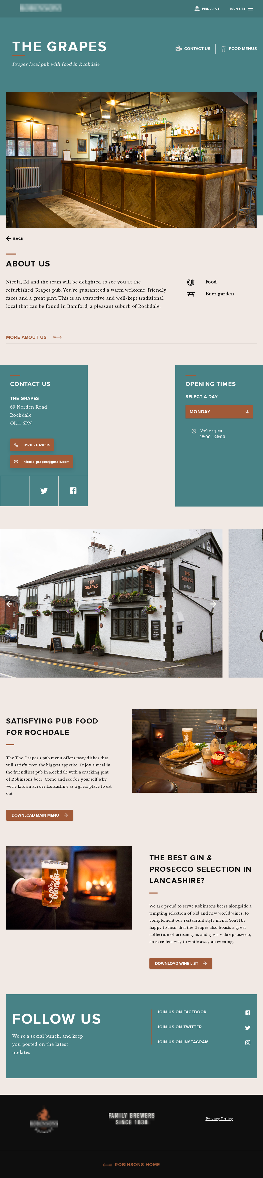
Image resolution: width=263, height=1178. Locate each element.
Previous (9, 604)
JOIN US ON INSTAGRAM (204, 1041)
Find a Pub (211, 8)
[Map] (131, 436)
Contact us (197, 49)
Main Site (241, 8)
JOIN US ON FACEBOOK (204, 1011)
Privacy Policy (219, 1119)
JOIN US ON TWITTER (204, 1026)
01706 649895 (32, 445)
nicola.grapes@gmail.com (42, 461)
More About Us (26, 338)
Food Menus (243, 49)
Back (18, 238)
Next (213, 604)
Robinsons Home (131, 1164)
